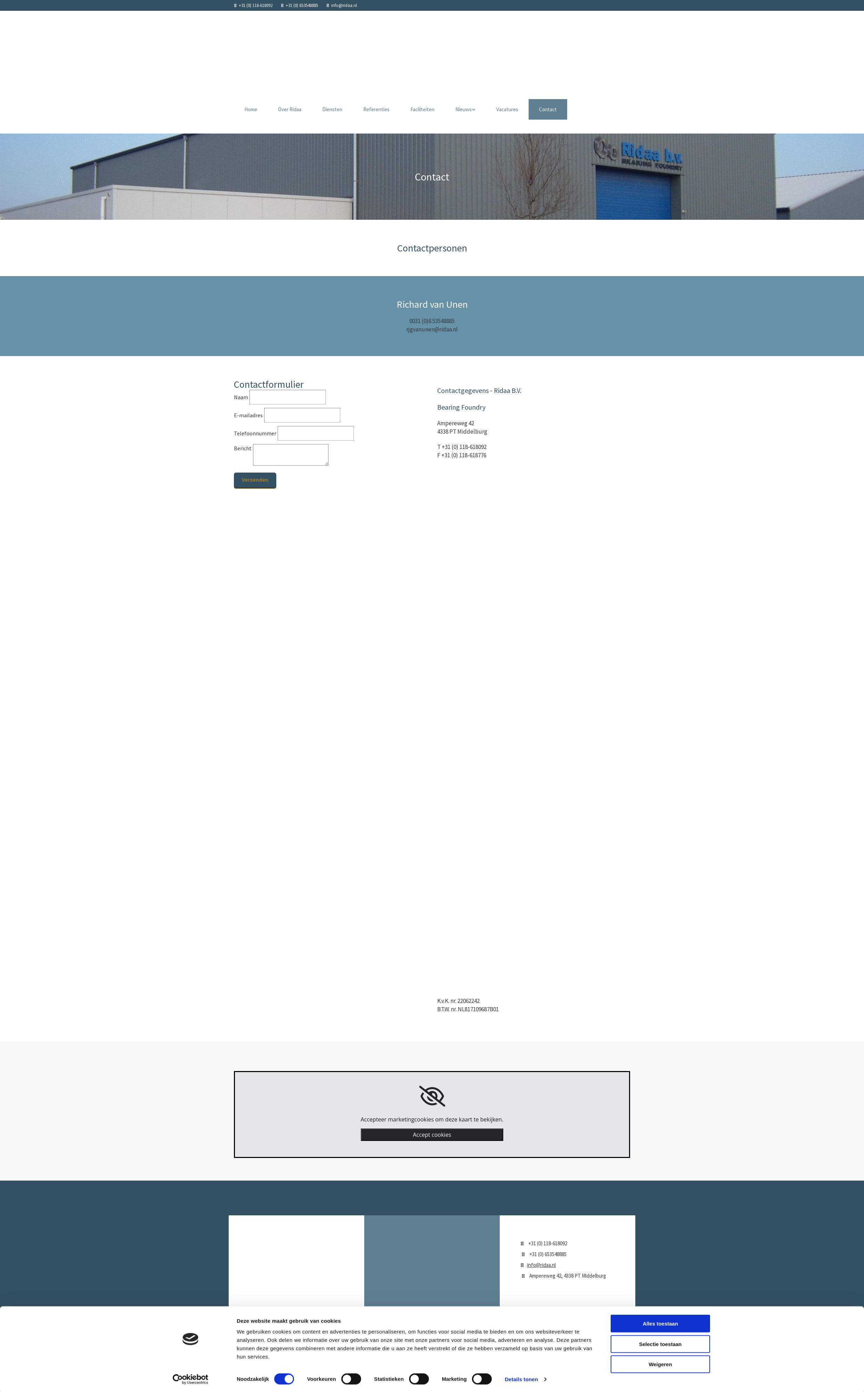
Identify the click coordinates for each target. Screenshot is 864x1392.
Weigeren (660, 1211)
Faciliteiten (422, 109)
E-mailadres (248, 415)
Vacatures (507, 109)
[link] (432, 1096)
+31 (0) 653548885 (302, 5)
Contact (548, 109)
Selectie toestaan (660, 1191)
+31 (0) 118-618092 (255, 5)
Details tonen (521, 1226)
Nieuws (463, 109)
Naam (241, 397)
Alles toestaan (660, 1171)
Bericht (243, 448)
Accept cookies (432, 1134)
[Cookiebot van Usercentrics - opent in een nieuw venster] (190, 1226)
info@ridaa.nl (344, 5)
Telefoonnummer (255, 433)
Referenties (376, 109)
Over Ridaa (289, 109)
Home (250, 109)
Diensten (332, 109)
